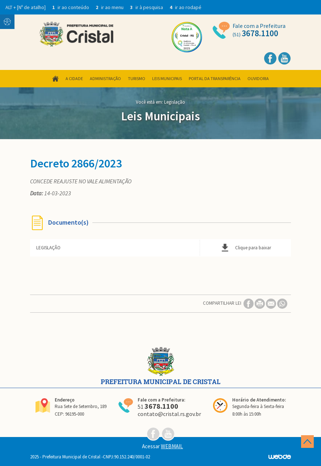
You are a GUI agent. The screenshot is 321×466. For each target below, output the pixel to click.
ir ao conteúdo (71, 7)
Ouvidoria (258, 78)
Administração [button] (105, 78)
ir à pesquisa (147, 7)
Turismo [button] (136, 78)
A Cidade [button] (74, 78)
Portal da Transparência (215, 78)
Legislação (174, 102)
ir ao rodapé (185, 7)
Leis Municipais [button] (167, 78)
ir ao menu (110, 7)
